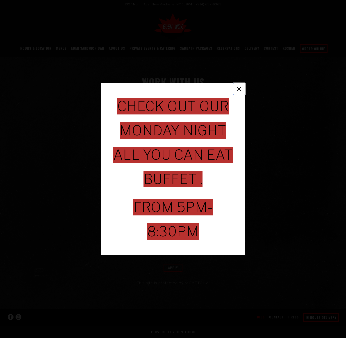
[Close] (239, 89)
